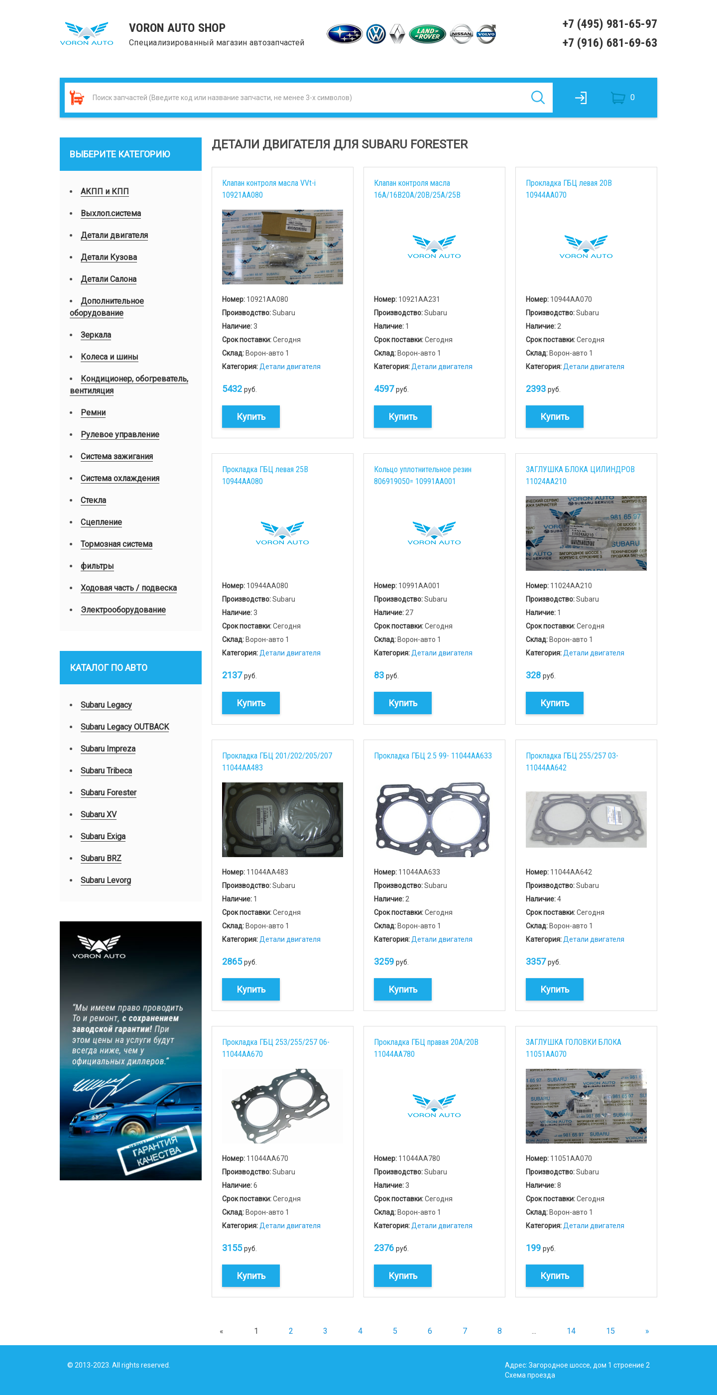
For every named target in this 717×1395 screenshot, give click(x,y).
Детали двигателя (114, 235)
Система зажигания (117, 456)
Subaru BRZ (101, 858)
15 (610, 1331)
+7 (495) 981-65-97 (610, 24)
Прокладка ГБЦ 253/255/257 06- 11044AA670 (276, 1048)
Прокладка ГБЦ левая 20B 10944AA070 (569, 189)
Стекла (93, 500)
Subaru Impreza (108, 749)
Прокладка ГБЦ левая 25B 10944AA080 (265, 475)
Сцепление (101, 522)
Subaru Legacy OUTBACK (125, 727)
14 (571, 1331)
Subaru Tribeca (106, 770)
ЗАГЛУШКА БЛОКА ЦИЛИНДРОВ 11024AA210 (580, 475)
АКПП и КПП (105, 191)
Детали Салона (108, 279)
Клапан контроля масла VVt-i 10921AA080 (269, 189)
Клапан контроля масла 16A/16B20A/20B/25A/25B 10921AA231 (417, 189)
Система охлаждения (120, 478)
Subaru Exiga (103, 836)
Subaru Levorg (106, 880)
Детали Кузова (109, 257)
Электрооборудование (123, 610)
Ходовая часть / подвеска (129, 588)
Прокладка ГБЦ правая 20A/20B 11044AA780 (426, 1048)
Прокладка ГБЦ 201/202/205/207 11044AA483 (277, 761)
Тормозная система (116, 544)
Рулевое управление (120, 434)
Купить (251, 416)
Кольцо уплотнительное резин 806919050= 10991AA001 (423, 475)
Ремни (93, 412)
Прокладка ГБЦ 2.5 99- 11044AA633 (433, 756)
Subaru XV (99, 814)
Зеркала (96, 335)
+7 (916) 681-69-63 (610, 43)
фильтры (97, 566)
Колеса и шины (109, 357)
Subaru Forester (108, 792)
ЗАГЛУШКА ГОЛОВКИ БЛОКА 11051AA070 (573, 1048)
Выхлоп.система (111, 213)
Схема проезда (530, 1375)
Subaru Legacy (106, 705)
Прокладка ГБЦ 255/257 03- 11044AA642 (572, 761)
